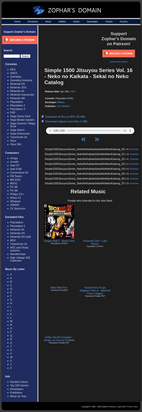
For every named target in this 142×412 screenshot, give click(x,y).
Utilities (62, 21)
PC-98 (13, 190)
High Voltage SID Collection (20, 259)
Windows (15, 201)
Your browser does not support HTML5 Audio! (90, 130)
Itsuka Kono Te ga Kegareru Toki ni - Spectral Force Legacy (95, 290)
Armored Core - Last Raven (95, 242)
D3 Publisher (63, 106)
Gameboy (15, 76)
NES (13, 69)
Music (48, 21)
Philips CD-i (17, 194)
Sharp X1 (15, 197)
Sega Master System (22, 119)
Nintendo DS (17, 83)
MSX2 (13, 183)
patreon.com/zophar (118, 62)
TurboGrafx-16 (18, 137)
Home (17, 21)
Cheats (108, 21)
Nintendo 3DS (18, 87)
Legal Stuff (121, 407)
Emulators (33, 21)
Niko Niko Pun (59, 287)
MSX (13, 240)
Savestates (92, 21)
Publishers (16, 392)
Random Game (19, 381)
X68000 (14, 205)
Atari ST (15, 165)
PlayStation (16, 222)
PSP (12, 112)
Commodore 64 (19, 172)
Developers (16, 389)
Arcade (14, 161)
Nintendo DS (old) (20, 236)
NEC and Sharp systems (19, 249)
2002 (72, 91)
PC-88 (13, 187)
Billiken (61, 102)
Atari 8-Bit (16, 169)
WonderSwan (18, 254)
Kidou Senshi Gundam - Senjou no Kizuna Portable (59, 339)
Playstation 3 (17, 109)
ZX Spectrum (17, 208)
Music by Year (18, 396)
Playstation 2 (17, 105)
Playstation (16, 101)
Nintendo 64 (17, 91)
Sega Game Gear (20, 116)
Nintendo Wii (17, 98)
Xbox (13, 140)
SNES (13, 73)
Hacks (76, 21)
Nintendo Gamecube (22, 94)
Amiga (13, 158)
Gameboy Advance (21, 80)
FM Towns (16, 176)
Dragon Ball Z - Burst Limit (59, 240)
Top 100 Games (19, 385)
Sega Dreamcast (20, 133)
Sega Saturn (17, 130)
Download (134, 149)
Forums (123, 21)
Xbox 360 (15, 144)
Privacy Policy (132, 407)
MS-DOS (15, 179)
